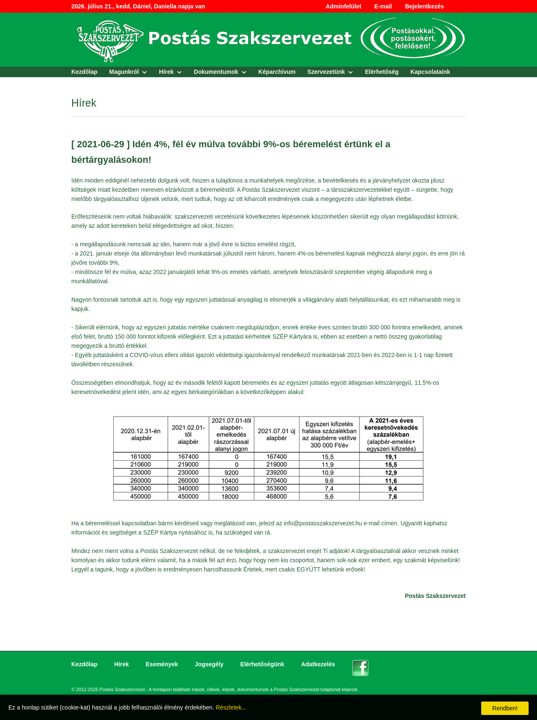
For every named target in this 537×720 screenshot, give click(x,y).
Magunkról (124, 71)
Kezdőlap (84, 71)
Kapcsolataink (430, 71)
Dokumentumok (216, 71)
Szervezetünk (326, 71)
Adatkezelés (318, 664)
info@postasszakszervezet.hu (323, 523)
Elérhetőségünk (262, 664)
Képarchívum (277, 71)
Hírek (166, 71)
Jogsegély (209, 664)
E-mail (383, 6)
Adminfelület (343, 6)
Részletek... (231, 707)
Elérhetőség (382, 71)
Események (162, 664)
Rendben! (505, 708)
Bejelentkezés (424, 6)
